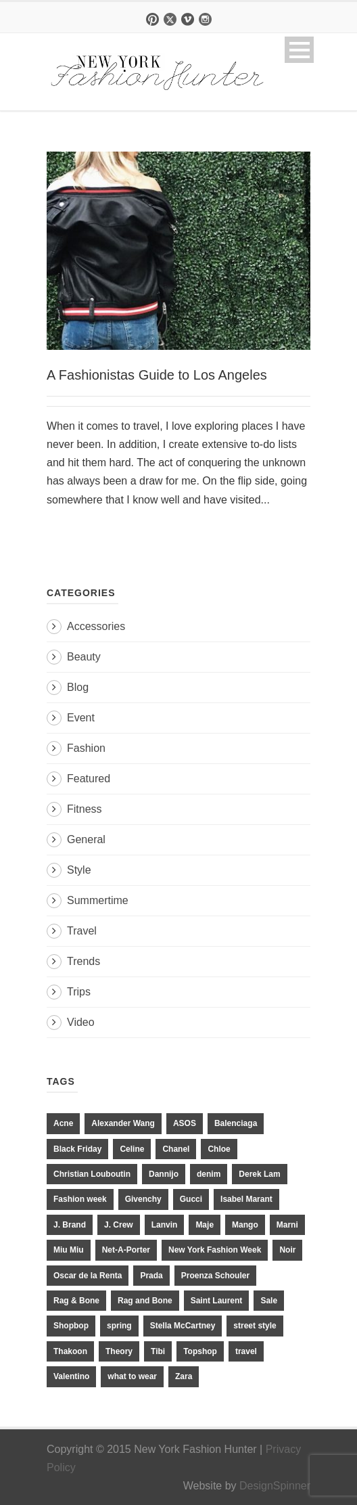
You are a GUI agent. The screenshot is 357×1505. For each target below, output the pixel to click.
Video (81, 1022)
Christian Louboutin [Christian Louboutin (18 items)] (91, 1174)
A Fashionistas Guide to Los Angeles (157, 374)
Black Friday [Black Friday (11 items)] (77, 1149)
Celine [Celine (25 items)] (132, 1149)
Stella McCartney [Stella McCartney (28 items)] (183, 1325)
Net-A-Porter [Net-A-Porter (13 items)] (126, 1250)
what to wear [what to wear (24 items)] (132, 1376)
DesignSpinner (274, 1485)
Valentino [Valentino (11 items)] (71, 1376)
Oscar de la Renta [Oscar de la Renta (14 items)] (87, 1275)
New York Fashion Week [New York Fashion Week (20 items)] (214, 1250)
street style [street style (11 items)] (254, 1325)
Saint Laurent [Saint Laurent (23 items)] (217, 1300)
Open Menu (299, 50)
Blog (78, 687)
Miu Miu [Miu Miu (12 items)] (68, 1250)
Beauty (84, 656)
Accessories (96, 626)
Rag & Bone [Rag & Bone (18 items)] (76, 1300)
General (86, 839)
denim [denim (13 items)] (208, 1174)
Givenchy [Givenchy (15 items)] (143, 1199)
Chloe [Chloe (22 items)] (219, 1149)
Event (81, 717)
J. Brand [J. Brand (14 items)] (69, 1225)
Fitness (84, 809)
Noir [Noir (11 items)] (287, 1250)
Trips (79, 991)
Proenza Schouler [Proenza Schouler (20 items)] (215, 1275)
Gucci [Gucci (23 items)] (191, 1199)
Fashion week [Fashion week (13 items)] (80, 1199)
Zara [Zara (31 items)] (183, 1376)
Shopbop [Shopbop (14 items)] (71, 1325)
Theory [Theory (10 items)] (119, 1351)
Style (79, 870)
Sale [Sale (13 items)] (268, 1300)
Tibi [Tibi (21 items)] (158, 1351)
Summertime (97, 900)
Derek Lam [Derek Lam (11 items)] (259, 1174)
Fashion (86, 748)
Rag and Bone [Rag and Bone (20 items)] (145, 1300)
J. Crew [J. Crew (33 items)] (118, 1225)
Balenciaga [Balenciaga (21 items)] (235, 1123)
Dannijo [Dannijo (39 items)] (163, 1174)
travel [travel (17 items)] (246, 1351)
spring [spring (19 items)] (119, 1325)
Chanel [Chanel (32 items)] (175, 1149)
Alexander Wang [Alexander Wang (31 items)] (123, 1123)
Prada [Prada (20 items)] (151, 1275)
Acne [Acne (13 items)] (63, 1123)
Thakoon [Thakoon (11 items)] (70, 1351)
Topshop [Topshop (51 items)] (200, 1351)
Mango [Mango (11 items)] (245, 1225)
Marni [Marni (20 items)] (287, 1225)
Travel (82, 931)
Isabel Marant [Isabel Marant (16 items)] (246, 1199)
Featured (88, 778)
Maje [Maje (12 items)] (204, 1225)
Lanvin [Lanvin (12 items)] (164, 1225)
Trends (83, 961)
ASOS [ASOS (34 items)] (184, 1123)
